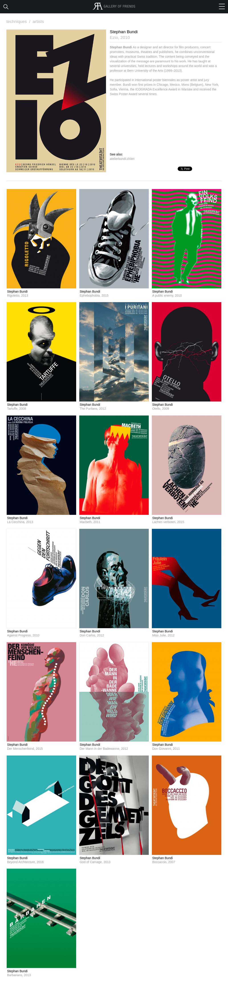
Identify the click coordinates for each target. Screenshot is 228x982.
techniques (18, 21)
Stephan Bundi (17, 291)
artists (38, 21)
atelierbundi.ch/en (122, 159)
